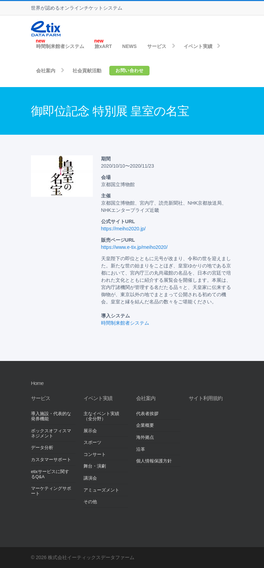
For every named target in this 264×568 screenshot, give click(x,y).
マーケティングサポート (51, 491)
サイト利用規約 (205, 398)
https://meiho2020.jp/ (123, 228)
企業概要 (145, 425)
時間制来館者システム (60, 46)
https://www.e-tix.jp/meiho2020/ (134, 247)
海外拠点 (145, 437)
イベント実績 (198, 46)
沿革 (140, 449)
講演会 (90, 478)
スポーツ (92, 442)
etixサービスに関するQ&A (50, 474)
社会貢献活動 (87, 70)
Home (37, 383)
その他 (90, 501)
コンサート (95, 454)
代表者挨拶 (147, 413)
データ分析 (42, 447)
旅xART (103, 46)
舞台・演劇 (95, 466)
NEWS (129, 46)
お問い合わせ (129, 70)
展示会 (90, 430)
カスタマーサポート (51, 459)
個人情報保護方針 (154, 461)
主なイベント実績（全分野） (101, 416)
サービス (156, 46)
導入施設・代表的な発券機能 (51, 416)
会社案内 (45, 70)
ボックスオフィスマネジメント (51, 433)
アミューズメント (101, 490)
